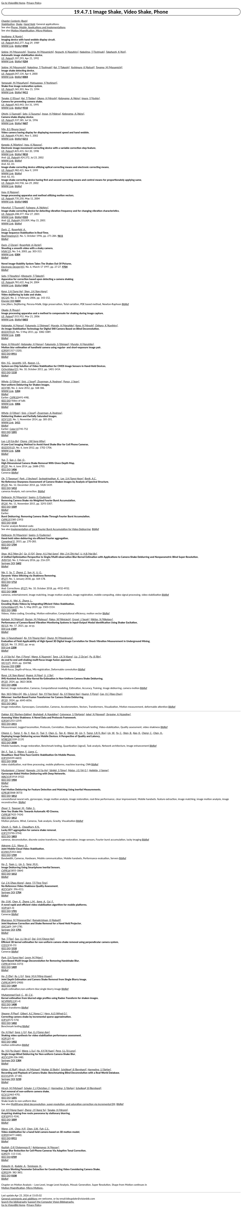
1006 (17, 403)
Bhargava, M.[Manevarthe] (16, 920)
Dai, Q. (21, 459)
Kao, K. (136, 733)
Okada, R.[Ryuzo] (10, 310)
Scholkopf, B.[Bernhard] (88, 1088)
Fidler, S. (30, 808)
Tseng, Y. (18, 733)
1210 (18, 1079)
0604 (18, 301)
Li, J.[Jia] (48, 675)
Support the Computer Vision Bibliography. (51, 1201)
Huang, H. (6, 600)
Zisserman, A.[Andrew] (49, 381)
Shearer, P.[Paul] (10, 1013)
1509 (14, 506)
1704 (14, 544)
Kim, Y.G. (6, 362)
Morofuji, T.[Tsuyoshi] (13, 207)
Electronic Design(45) (12, 266)
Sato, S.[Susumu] (32, 113)
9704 (64, 266)
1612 (14, 873)
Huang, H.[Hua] (34, 675)
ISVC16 (5, 926)
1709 (14, 855)
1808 (14, 591)
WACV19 (6, 776)
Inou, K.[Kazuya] (33, 144)
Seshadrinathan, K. (49, 478)
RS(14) (4, 644)
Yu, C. (119, 733)
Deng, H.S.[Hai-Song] (47, 553)
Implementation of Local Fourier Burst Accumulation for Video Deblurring (51, 529)
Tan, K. (62, 733)
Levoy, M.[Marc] (34, 957)
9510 (25, 107)
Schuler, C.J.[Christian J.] (37, 1088)
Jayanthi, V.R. (19, 362)
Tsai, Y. (43, 733)
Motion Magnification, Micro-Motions (31, 30)
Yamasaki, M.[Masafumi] (15, 82)
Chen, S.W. (32, 1128)
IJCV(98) (5, 387)
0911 (14, 353)
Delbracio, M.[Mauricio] (14, 497)
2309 (18, 666)
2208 (13, 647)
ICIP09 (4, 350)
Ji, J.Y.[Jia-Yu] (8, 656)
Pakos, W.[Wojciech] (60, 619)
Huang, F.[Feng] (90, 694)
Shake (19, 24)
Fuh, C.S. (44, 1128)
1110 (14, 372)
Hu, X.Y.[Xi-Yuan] (45, 1050)
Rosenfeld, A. (19, 229)
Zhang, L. (27, 600)
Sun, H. (31, 572)
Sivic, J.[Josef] (29, 381)
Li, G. (39, 572)
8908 (25, 46)
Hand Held (29, 24)
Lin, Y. (82, 733)
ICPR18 (5, 792)
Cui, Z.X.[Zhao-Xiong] (12, 882)
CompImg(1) (8, 541)
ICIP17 (4, 833)
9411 (25, 92)
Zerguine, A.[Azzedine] (118, 714)
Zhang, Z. (21, 572)
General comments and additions (19, 1198)
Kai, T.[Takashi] (62, 67)
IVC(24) (5, 297)
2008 (14, 742)
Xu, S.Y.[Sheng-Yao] (70, 694)
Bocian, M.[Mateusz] (36, 619)
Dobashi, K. (7, 1166)
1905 (14, 610)
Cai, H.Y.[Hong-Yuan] (12, 1110)
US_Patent (7, 42)
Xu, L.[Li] (19, 976)
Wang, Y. (22, 751)
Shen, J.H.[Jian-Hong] (35, 291)
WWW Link (7, 46)
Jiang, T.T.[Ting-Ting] (36, 882)
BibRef (18, 46)
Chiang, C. (6, 733)
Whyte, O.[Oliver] (10, 381)
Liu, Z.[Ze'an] (81, 656)
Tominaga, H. (34, 1166)
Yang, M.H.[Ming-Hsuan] (38, 976)
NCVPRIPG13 (8, 1001)
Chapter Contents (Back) (14, 21)
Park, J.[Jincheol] (29, 478)
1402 (14, 1023)
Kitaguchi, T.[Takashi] (32, 275)
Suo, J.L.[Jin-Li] (23, 938)
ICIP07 (4, 1153)
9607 (25, 123)
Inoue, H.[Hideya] (51, 113)
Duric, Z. (5, 229)
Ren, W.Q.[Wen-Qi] (11, 694)
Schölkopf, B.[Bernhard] (74, 1069)
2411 (14, 703)
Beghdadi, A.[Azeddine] (45, 714)
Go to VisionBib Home (13, 3)
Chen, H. (157, 733)
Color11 (14, 429)
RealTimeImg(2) (9, 235)
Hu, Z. (4, 864)
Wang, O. (22, 845)
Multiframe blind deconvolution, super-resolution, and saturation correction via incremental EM (63, 1104)
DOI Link (5, 628)
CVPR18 (5, 814)
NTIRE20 (6, 739)
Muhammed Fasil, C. (12, 994)
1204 (17, 391)
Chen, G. (53, 733)
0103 (25, 217)
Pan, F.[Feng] (23, 656)
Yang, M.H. (32, 864)
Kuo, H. (35, 733)
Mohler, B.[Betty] (50, 1069)
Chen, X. (16, 901)
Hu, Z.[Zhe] (7, 976)
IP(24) (4, 503)
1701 (14, 911)
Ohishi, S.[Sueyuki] (11, 113)
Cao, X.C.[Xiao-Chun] (111, 694)
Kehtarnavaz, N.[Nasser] (46, 1147)
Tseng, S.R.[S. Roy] (96, 733)
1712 (14, 582)
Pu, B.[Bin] (95, 656)
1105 (17, 335)
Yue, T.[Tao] (7, 938)
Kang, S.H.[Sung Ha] (12, 291)
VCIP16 (5, 907)
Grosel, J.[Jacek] (80, 619)
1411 (17, 422)
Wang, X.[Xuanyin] (41, 656)
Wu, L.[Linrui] (30, 694)
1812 (14, 795)
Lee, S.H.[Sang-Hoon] (72, 478)
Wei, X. (17, 600)
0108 (14, 1175)
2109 (13, 628)
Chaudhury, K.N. (30, 826)
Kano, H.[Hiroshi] (84, 325)
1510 (14, 522)
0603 (25, 319)
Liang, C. (32, 751)
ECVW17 (6, 851)
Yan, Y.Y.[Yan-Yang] (49, 694)
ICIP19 (4, 758)
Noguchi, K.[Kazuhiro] (66, 51)
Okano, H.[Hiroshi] (47, 98)
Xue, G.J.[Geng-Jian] (39, 1032)
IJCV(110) (6, 419)
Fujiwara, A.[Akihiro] (37, 207)
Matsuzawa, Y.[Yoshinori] (43, 82)
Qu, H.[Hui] (7, 1032)
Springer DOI (8, 563)
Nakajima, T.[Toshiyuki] (92, 51)
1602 (18, 563)
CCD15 (5, 945)
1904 (14, 780)
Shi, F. (4, 751)
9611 (60, 235)
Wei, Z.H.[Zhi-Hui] (69, 553)
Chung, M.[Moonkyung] (60, 638)
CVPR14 (5, 963)
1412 (14, 488)
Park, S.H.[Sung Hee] (12, 957)
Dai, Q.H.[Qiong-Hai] (43, 938)
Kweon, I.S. (34, 362)
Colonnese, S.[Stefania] (72, 714)
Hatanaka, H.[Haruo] (12, 325)
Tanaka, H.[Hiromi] (57, 1110)
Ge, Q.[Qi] (29, 553)
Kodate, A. (20, 1166)
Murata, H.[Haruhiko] (62, 325)
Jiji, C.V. (29, 994)
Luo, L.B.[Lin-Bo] (10, 441)
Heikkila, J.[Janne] (98, 770)
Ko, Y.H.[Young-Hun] (35, 638)
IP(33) (4, 681)
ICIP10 (4, 1116)
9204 (25, 61)
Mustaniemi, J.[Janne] (13, 770)
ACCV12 (5, 1057)
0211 (25, 138)
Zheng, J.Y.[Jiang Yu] (35, 1110)
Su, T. (12, 572)
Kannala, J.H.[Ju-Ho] (37, 770)
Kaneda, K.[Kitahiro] (12, 144)
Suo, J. (12, 459)
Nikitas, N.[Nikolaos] (102, 619)
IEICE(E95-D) (8, 447)
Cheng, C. (147, 733)
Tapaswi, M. (18, 808)
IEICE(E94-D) (8, 331)
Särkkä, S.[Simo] (58, 770)
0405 (25, 201)
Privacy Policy (34, 3)
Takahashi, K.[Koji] (116, 51)
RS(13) (4, 625)
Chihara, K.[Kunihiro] (106, 325)
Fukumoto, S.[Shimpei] (37, 325)
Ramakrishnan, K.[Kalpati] (46, 920)
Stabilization (8, 24)
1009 (14, 1119)
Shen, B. (127, 733)
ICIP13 (4, 1019)
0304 (17, 254)
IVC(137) (6, 663)
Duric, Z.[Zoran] (9, 245)
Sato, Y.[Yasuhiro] (10, 275)
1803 (14, 836)
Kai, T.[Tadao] (28, 98)
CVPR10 (14, 397)
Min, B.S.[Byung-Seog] (13, 129)
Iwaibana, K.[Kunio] (12, 36)
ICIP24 (4, 720)
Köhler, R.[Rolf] (9, 1069)
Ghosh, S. (6, 826)
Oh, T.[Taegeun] (9, 478)
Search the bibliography (14, 1201)
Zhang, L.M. (28, 901)
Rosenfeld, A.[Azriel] (30, 245)
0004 (25, 77)
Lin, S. (22, 864)
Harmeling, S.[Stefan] (99, 1069)
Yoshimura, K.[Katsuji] (83, 67)
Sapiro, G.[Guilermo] (40, 497)
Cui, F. (50, 901)
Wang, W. (72, 733)
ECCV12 (5, 1075)
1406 (14, 469)
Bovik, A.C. (90, 478)
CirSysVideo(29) (9, 607)
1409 (14, 967)
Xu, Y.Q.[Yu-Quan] (11, 1050)
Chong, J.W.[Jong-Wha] (32, 441)
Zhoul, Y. (5, 808)
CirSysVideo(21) (9, 369)
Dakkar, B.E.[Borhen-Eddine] (16, 714)
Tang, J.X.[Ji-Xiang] (63, 656)
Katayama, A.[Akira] (69, 98)
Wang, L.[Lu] (28, 1050)
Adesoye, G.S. (8, 845)
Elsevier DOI (7, 301)
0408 (25, 285)
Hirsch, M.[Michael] (29, 1069)
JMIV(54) (6, 560)
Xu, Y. (27, 733)
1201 (14, 432)
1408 (14, 1004)
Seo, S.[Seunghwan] (12, 638)
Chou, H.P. (20, 1128)
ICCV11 (5, 1094)
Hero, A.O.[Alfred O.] (56, 1013)
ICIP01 (4, 1172)
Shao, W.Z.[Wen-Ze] (12, 553)
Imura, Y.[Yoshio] (91, 98)
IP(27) (4, 578)
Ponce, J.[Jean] (71, 381)
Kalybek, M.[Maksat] (12, 619)
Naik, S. (17, 826)
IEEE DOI (6, 353)
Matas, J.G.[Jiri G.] (78, 770)
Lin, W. (111, 733)
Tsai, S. (12, 751)
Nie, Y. (4, 572)
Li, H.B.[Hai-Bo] (88, 553)
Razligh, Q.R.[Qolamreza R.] (16, 1147)
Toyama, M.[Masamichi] (40, 51)
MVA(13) (6, 251)
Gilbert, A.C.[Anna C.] (31, 1013)
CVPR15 (5, 519)
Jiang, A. (41, 901)
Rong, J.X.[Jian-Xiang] (13, 675)
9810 (25, 154)
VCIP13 (5, 1038)
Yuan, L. (13, 864)
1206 (17, 450)
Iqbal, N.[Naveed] (95, 714)
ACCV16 (5, 889)
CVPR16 (5, 870)
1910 (14, 761)
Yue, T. (4, 459)
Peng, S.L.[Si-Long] (66, 1050)
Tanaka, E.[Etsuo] (10, 98)
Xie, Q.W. (6, 901)
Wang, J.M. (7, 1128)
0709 (14, 1157)
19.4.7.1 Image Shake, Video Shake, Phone (121, 12)
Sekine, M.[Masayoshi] (13, 51)
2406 (14, 684)
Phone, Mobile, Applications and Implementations (38, 27)
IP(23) (4, 466)
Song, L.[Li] (21, 1032)
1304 (18, 1060)
